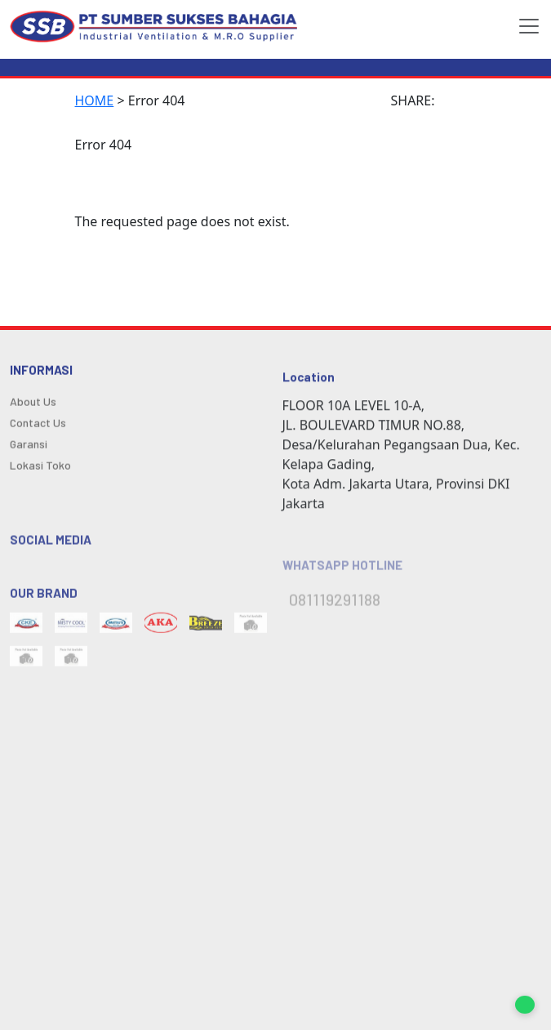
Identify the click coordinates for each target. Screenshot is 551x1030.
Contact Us (38, 425)
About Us (33, 404)
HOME (94, 100)
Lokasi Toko (40, 468)
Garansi (28, 447)
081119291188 (334, 607)
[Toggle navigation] (524, 26)
